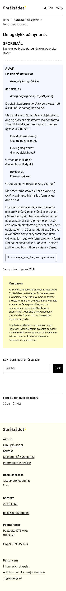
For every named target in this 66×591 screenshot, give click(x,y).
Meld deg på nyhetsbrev (18, 457)
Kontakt (8, 451)
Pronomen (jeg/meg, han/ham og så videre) (30, 257)
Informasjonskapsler (16, 566)
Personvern (10, 560)
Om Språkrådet (13, 445)
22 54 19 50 (10, 504)
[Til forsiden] (14, 8)
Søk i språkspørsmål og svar (21, 359)
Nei (19, 403)
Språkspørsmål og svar (26, 19)
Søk (48, 8)
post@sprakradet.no (16, 513)
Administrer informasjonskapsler (24, 572)
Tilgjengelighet (12, 578)
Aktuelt (7, 439)
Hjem (6, 19)
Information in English (17, 463)
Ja (8, 403)
